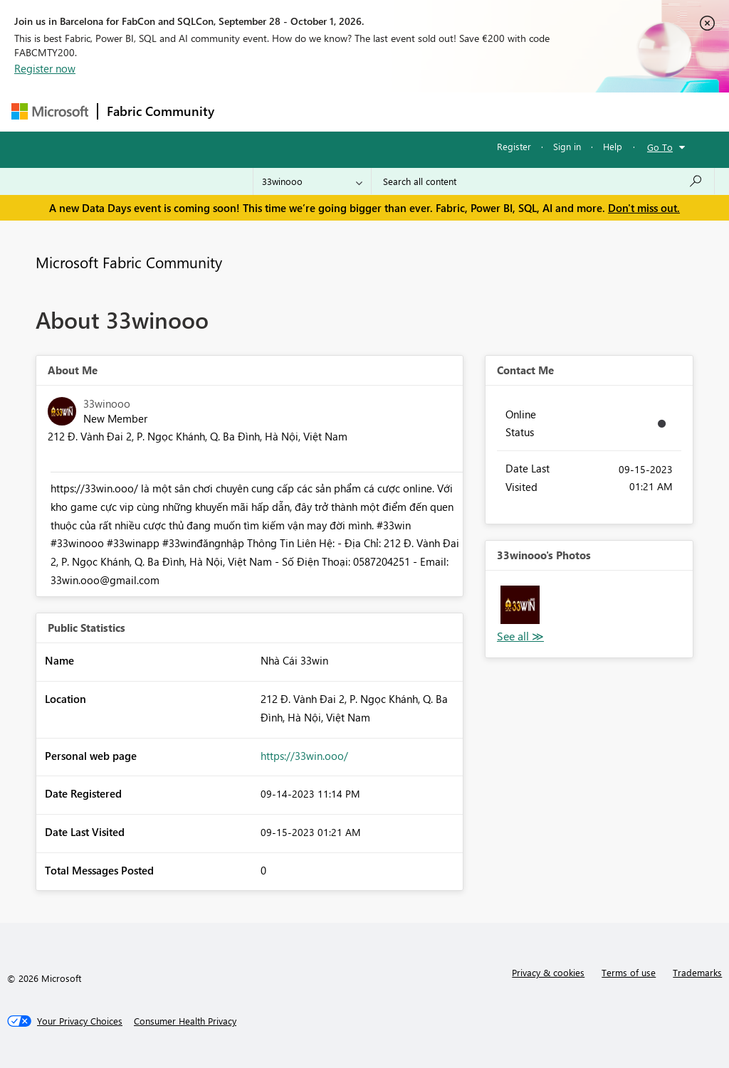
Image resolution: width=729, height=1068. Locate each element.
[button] (520, 605)
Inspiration (309, 111)
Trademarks (697, 972)
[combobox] (543, 181)
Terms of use (629, 972)
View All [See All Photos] (520, 636)
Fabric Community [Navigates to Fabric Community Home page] (160, 111)
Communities (431, 111)
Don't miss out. (644, 208)
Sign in (567, 146)
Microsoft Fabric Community (129, 262)
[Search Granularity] (312, 181)
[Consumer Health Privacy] (185, 1021)
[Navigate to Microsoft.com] (49, 111)
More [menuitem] (543, 111)
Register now (44, 68)
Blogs (494, 111)
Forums (246, 111)
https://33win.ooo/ (304, 756)
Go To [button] (660, 147)
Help (612, 146)
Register (514, 146)
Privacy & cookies (548, 972)
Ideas (368, 111)
